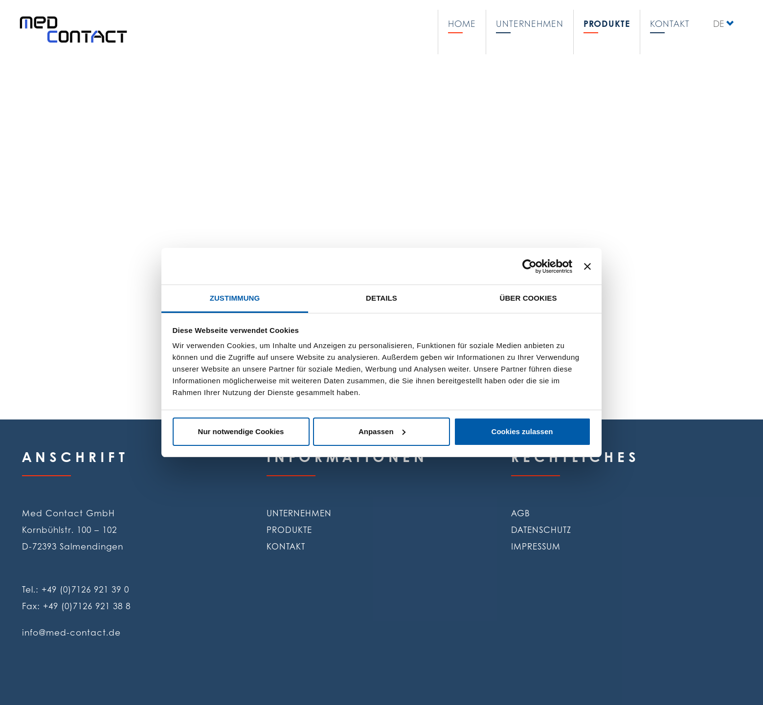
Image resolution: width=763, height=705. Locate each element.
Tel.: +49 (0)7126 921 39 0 (75, 589)
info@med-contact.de (71, 632)
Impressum (536, 546)
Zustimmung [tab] (235, 298)
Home (462, 23)
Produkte (606, 23)
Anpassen (382, 431)
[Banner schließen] (587, 266)
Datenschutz (541, 529)
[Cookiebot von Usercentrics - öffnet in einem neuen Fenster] (529, 266)
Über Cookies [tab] (528, 298)
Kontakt (670, 23)
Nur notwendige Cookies (241, 431)
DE (719, 23)
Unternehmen (529, 23)
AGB (520, 513)
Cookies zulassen (522, 431)
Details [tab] (381, 298)
